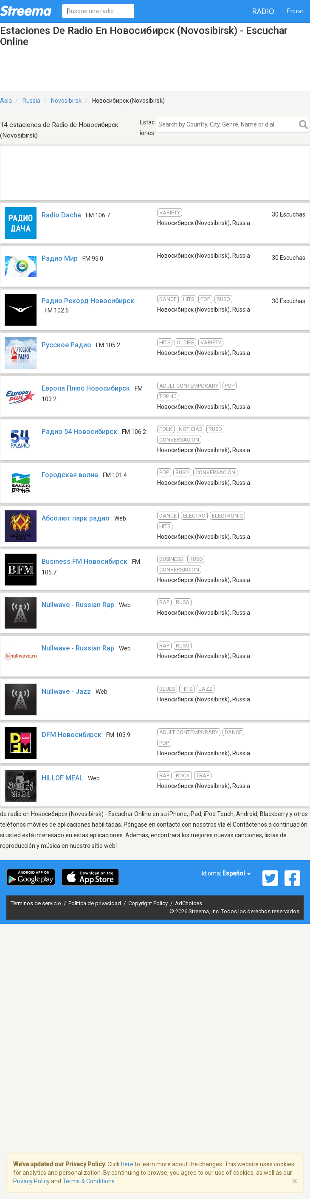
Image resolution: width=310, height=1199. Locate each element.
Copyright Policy (148, 903)
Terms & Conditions (88, 1181)
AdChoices (188, 903)
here (127, 1164)
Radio (263, 11)
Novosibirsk (66, 100)
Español (237, 873)
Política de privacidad (95, 903)
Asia (6, 100)
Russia (31, 100)
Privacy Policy (31, 1181)
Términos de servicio (36, 903)
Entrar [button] (295, 11)
